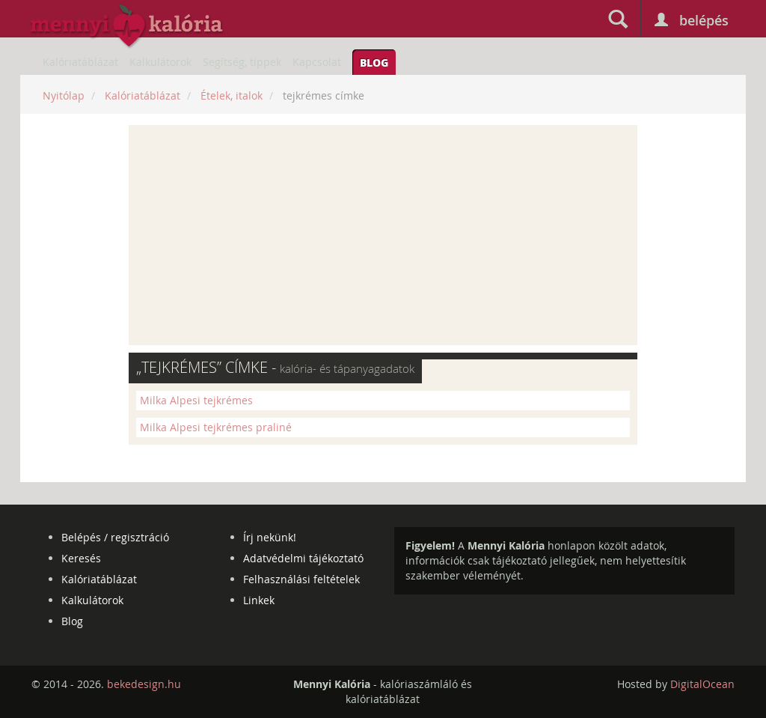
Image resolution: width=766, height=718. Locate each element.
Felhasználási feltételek (301, 579)
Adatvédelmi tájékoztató (303, 558)
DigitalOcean (702, 684)
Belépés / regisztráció (115, 537)
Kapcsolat (316, 62)
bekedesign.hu (144, 684)
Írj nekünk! (269, 537)
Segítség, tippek (242, 62)
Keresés (81, 558)
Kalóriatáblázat (80, 62)
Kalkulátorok (160, 62)
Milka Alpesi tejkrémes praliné (216, 427)
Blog (374, 62)
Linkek (259, 600)
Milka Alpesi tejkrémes (196, 400)
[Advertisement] (383, 235)
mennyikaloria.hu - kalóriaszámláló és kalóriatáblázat (127, 27)
